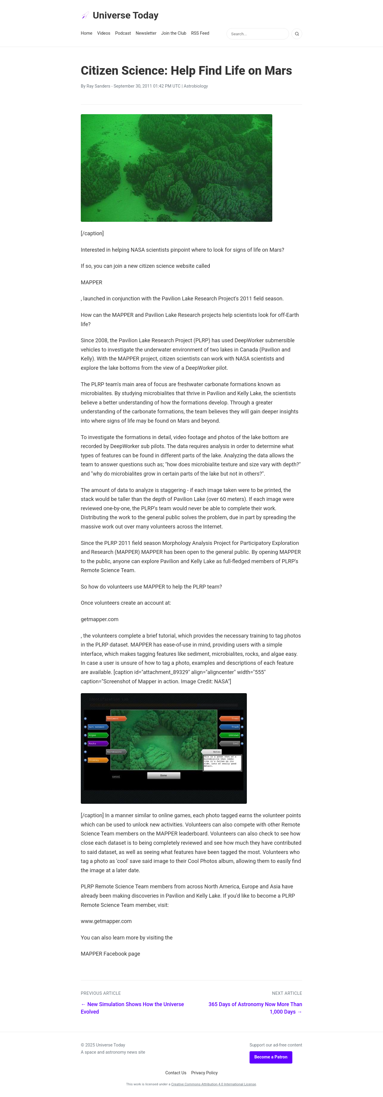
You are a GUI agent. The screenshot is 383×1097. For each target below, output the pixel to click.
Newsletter (146, 33)
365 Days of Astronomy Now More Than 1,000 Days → (255, 1008)
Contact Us (175, 1072)
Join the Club (173, 33)
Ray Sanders (98, 86)
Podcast (123, 33)
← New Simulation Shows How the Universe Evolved (132, 1008)
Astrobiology (196, 86)
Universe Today (120, 15)
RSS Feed (200, 33)
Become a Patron (271, 1057)
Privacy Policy (204, 1072)
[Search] (296, 33)
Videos (103, 33)
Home (86, 33)
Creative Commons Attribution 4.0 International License (213, 1084)
